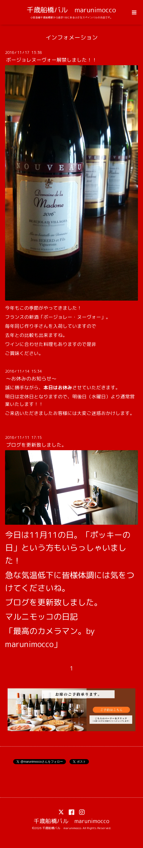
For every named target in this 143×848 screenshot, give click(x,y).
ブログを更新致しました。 (36, 444)
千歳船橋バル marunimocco (71, 10)
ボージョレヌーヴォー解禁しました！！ (51, 59)
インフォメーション (71, 37)
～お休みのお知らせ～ (31, 378)
